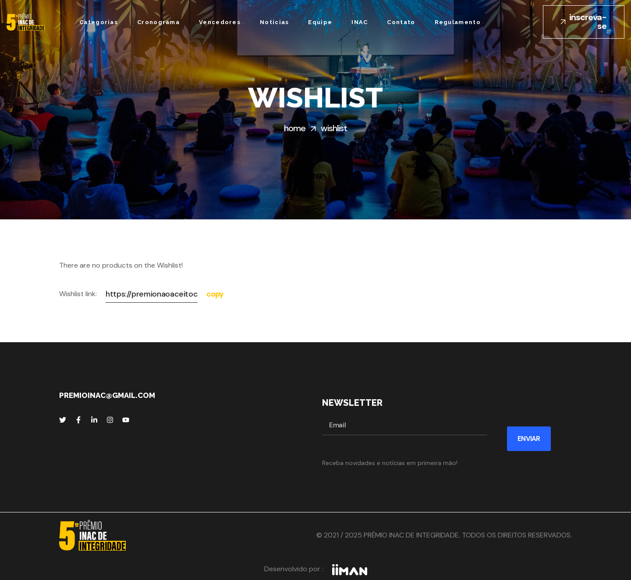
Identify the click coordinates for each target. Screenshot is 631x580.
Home (294, 128)
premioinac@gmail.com (107, 395)
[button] (583, 22)
